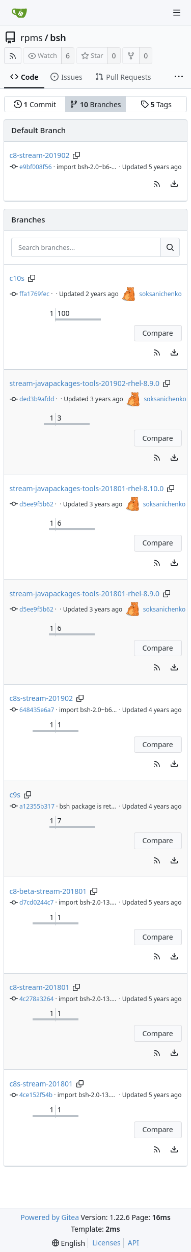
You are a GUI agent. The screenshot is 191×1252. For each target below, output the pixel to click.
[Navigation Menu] (177, 13)
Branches (95, 104)
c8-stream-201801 (40, 987)
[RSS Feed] (12, 55)
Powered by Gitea (49, 1217)
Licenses (106, 1242)
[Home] (19, 13)
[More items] (179, 77)
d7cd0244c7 (36, 902)
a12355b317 (36, 806)
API (133, 1242)
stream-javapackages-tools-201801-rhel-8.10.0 (87, 488)
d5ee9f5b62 (36, 504)
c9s (15, 794)
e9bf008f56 (35, 167)
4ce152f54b (35, 1094)
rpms (31, 38)
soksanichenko (160, 294)
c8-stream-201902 (40, 155)
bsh (58, 38)
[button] (157, 183)
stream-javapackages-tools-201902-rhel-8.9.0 (85, 383)
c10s (17, 278)
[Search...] (170, 247)
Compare (157, 333)
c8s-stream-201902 (41, 698)
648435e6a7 (36, 709)
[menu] (174, 183)
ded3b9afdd (36, 399)
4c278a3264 (36, 998)
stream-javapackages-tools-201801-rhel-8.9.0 (85, 593)
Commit (35, 104)
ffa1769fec (34, 294)
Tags (156, 104)
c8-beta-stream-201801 (48, 891)
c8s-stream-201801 (41, 1083)
